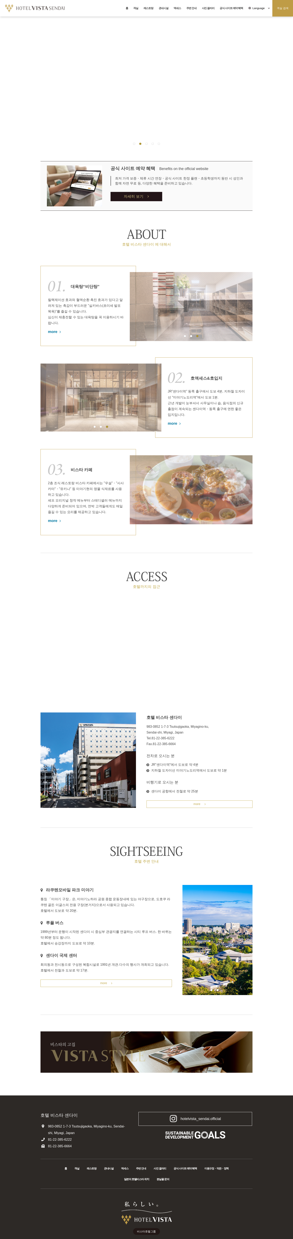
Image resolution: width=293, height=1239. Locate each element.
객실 (135, 8)
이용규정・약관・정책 (216, 1169)
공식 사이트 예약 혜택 (231, 8)
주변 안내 (191, 8)
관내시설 (163, 8)
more (54, 331)
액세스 (177, 8)
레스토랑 (148, 8)
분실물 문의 (163, 1179)
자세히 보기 (136, 196)
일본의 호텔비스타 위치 (136, 1179)
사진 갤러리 (208, 8)
